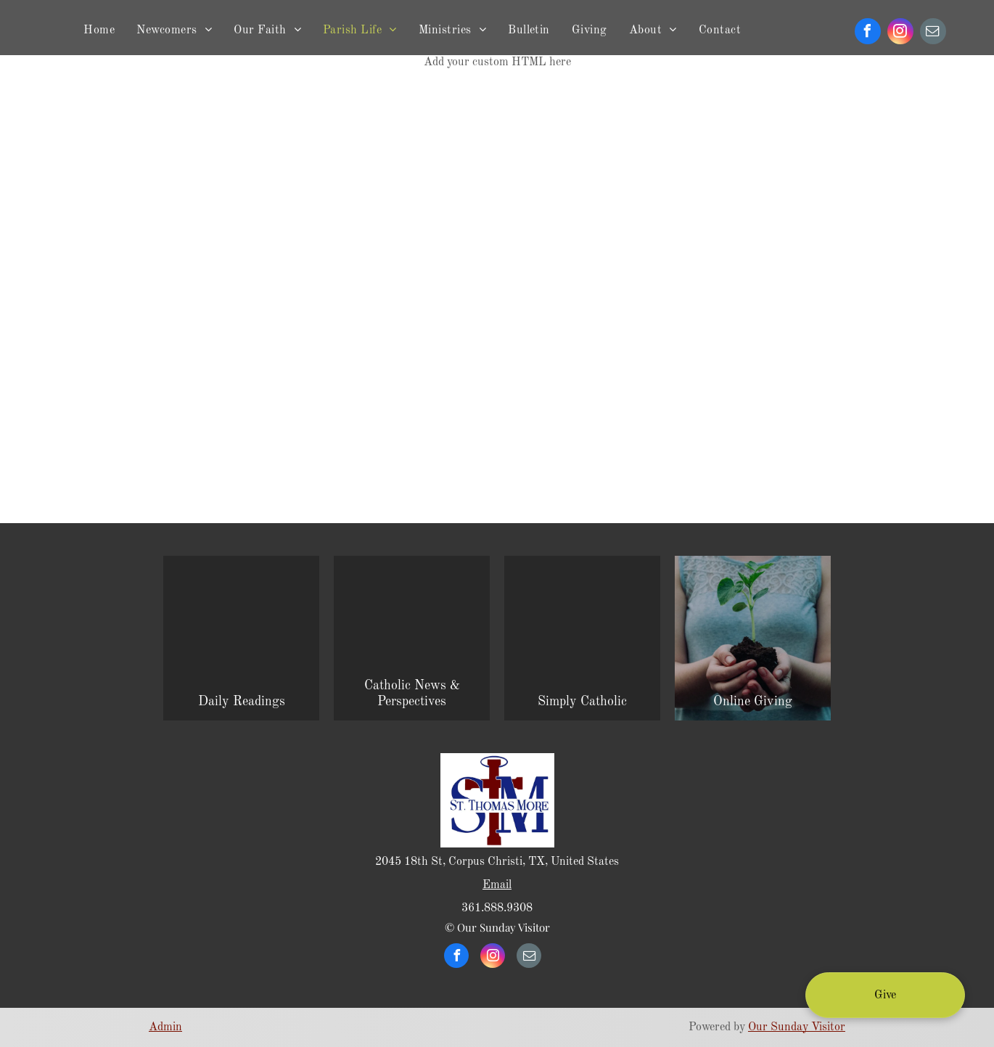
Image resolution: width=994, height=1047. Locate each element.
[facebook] (868, 33)
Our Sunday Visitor (796, 1027)
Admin (165, 1027)
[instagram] (900, 33)
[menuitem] (99, 30)
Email (497, 885)
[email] (933, 33)
